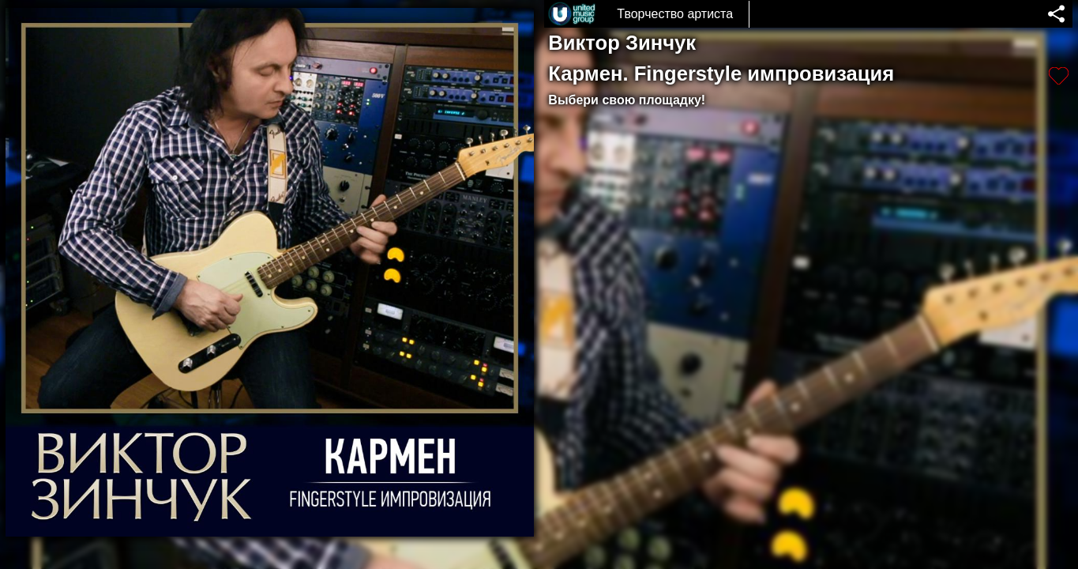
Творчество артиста (675, 14)
